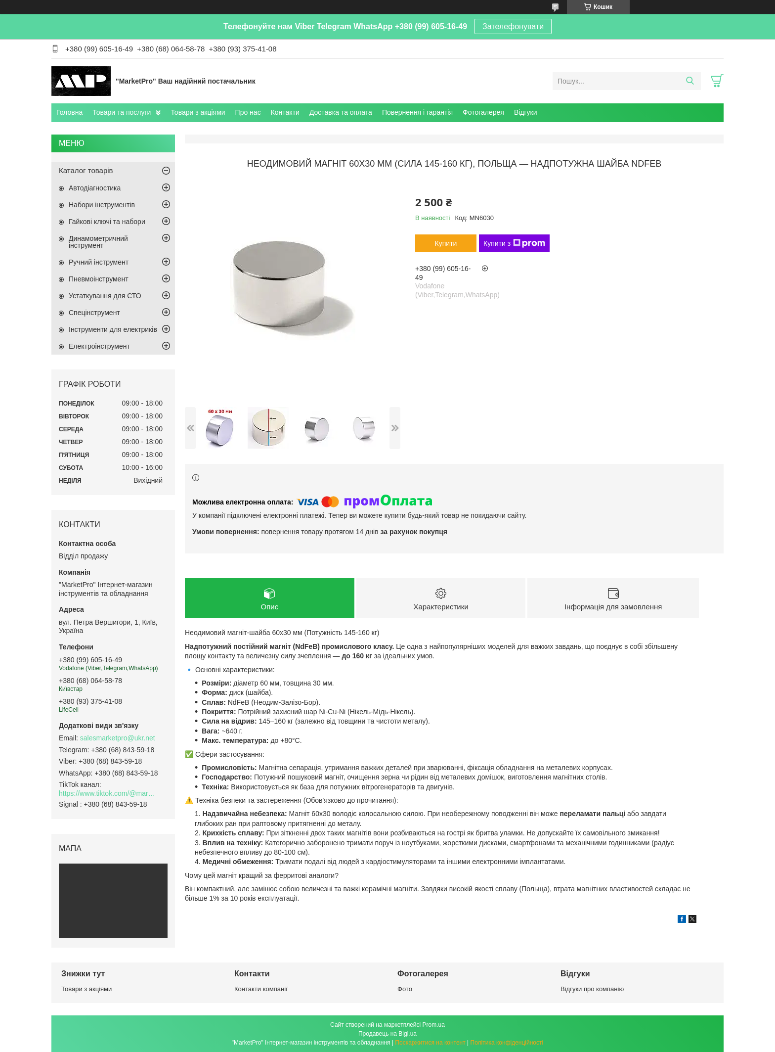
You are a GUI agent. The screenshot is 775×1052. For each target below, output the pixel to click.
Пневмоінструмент (99, 279)
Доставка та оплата (340, 112)
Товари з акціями (198, 112)
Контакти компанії (261, 989)
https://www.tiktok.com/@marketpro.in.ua (108, 793)
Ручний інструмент (99, 262)
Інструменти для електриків (113, 329)
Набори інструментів (102, 205)
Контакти (285, 112)
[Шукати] (690, 81)
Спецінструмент (94, 313)
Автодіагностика (95, 188)
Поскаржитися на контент (430, 1042)
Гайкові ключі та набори (107, 222)
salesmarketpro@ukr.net (117, 738)
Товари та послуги (121, 112)
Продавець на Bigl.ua (387, 1033)
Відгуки (525, 112)
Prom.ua (434, 1024)
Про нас (248, 112)
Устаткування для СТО (105, 296)
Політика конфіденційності (507, 1042)
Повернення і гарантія (417, 112)
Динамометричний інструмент (98, 241)
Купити (446, 243)
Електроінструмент (99, 346)
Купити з (514, 243)
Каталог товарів (86, 170)
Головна (69, 112)
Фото (404, 989)
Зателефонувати (513, 26)
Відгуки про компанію (592, 989)
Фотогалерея (483, 112)
